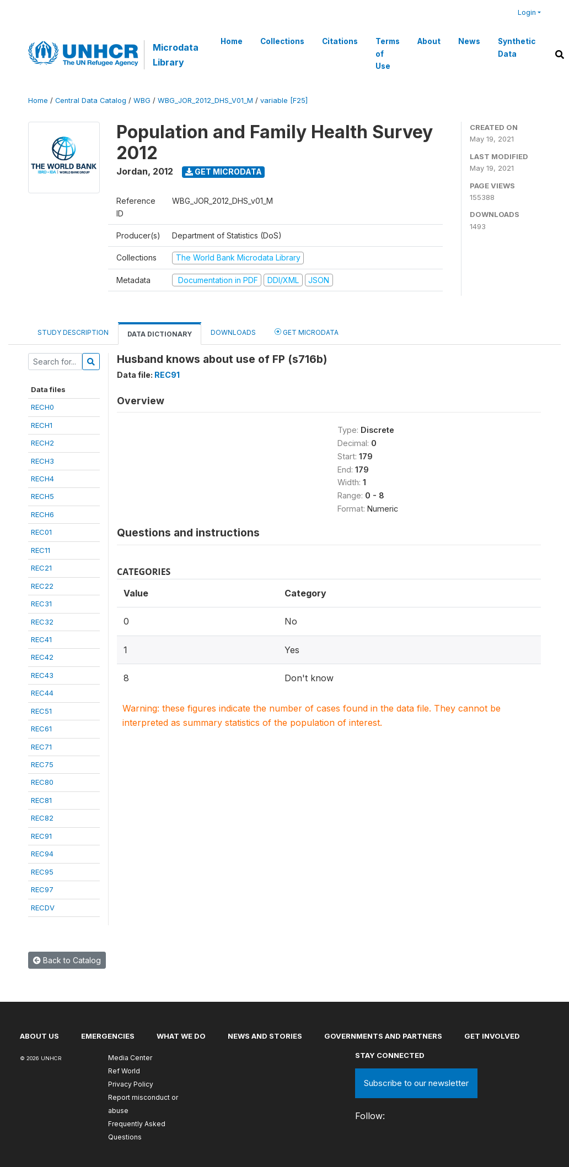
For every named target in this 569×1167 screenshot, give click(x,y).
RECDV (43, 907)
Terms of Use (387, 53)
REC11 (40, 550)
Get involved (492, 1036)
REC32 (42, 621)
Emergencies (108, 1036)
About (429, 41)
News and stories (265, 1036)
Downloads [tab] (233, 332)
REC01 (41, 532)
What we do (181, 1036)
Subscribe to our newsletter (416, 1083)
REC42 (42, 657)
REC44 (42, 692)
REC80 (42, 782)
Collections (282, 41)
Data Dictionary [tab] (159, 334)
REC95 (42, 871)
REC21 (41, 567)
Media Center (130, 1058)
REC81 (41, 800)
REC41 (41, 639)
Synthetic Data (516, 47)
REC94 (42, 853)
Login (527, 12)
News (469, 41)
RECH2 (42, 442)
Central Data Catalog (90, 100)
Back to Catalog (67, 960)
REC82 (42, 817)
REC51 (41, 711)
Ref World (124, 1071)
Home (232, 41)
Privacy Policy (130, 1084)
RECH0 (42, 407)
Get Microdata (223, 171)
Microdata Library (175, 54)
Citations (340, 41)
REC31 (41, 603)
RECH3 (42, 461)
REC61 (41, 728)
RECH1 (41, 425)
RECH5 (42, 496)
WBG (142, 100)
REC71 (41, 746)
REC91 (41, 836)
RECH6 (42, 514)
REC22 (42, 586)
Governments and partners (383, 1036)
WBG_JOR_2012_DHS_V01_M (205, 100)
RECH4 (42, 478)
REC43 (42, 675)
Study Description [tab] (73, 332)
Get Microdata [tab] (307, 331)
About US (39, 1036)
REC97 (42, 889)
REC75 (42, 764)
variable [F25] (284, 100)
